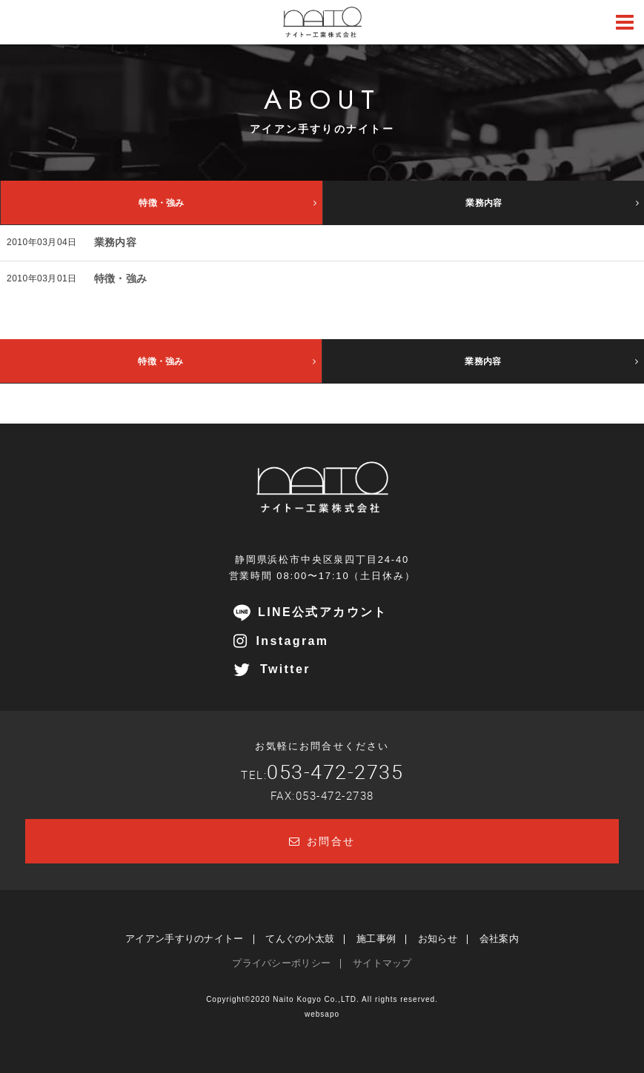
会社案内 (499, 938)
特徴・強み (120, 278)
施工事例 (376, 938)
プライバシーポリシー (281, 963)
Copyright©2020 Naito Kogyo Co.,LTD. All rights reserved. (322, 999)
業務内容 (115, 242)
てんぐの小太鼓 (299, 938)
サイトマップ (382, 963)
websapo (322, 1014)
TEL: (322, 774)
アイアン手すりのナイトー (184, 938)
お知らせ (437, 938)
